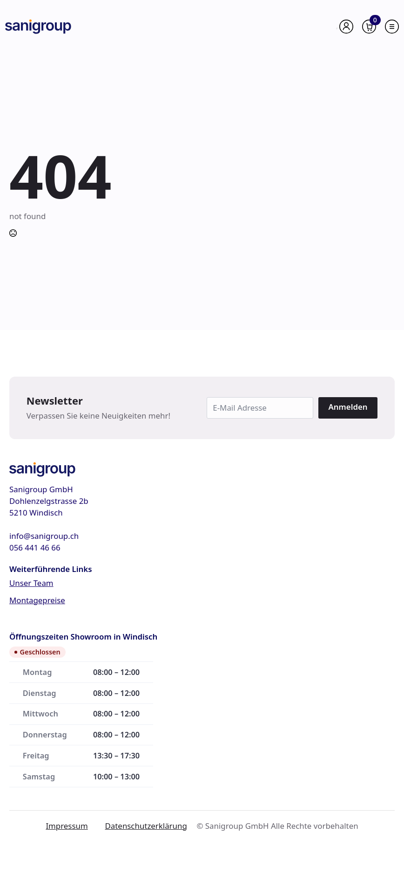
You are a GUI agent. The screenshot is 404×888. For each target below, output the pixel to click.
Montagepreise (37, 600)
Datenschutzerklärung (146, 825)
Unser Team (31, 583)
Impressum (67, 825)
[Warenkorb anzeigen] (369, 27)
